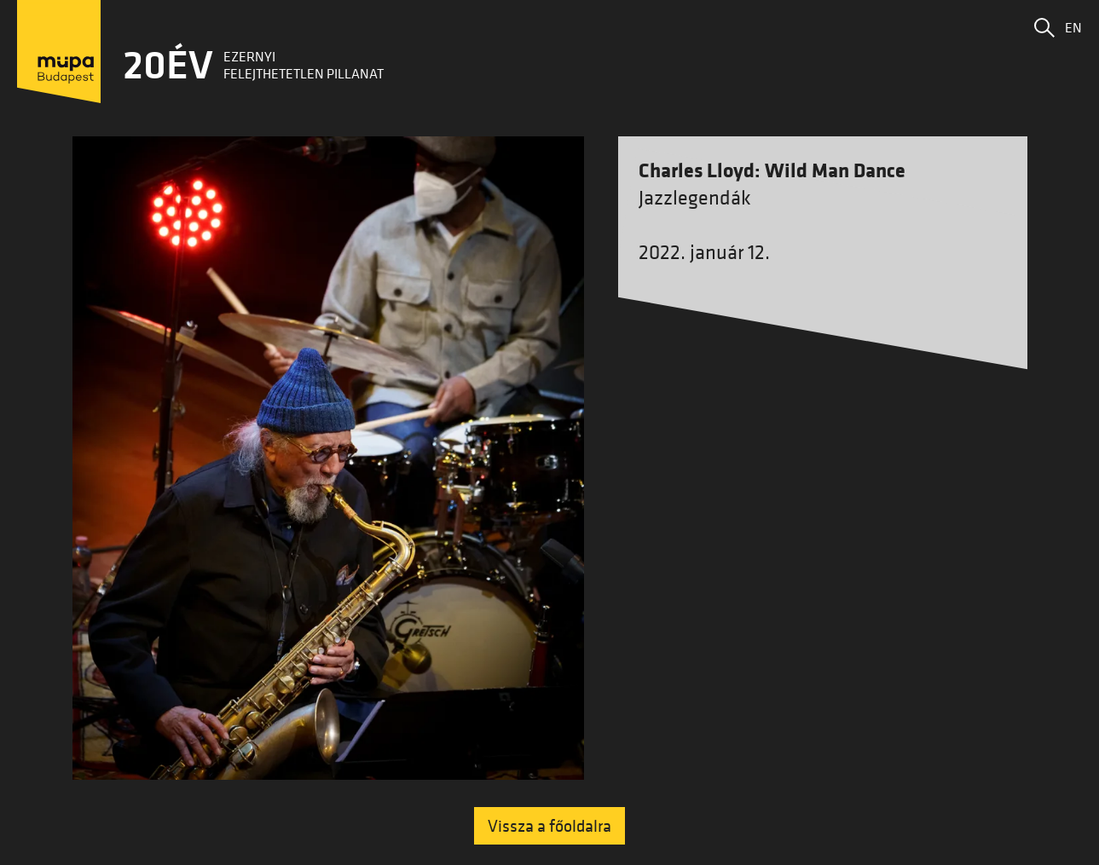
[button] (1044, 27)
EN (1073, 27)
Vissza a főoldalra (549, 826)
